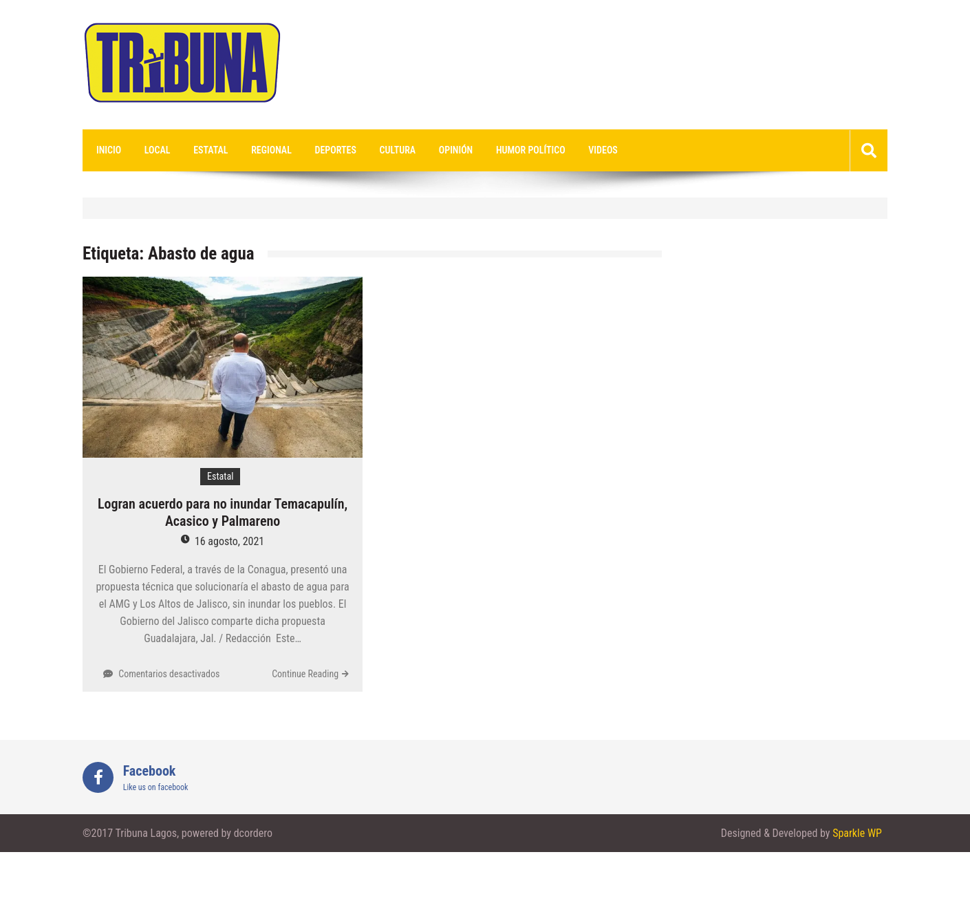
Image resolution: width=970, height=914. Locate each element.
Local (157, 150)
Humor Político (530, 150)
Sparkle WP (857, 833)
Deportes (335, 150)
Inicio (108, 150)
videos (603, 150)
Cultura (398, 150)
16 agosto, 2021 (229, 541)
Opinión (456, 150)
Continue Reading (305, 673)
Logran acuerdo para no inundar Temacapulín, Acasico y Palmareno (222, 512)
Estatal (210, 150)
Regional (271, 150)
